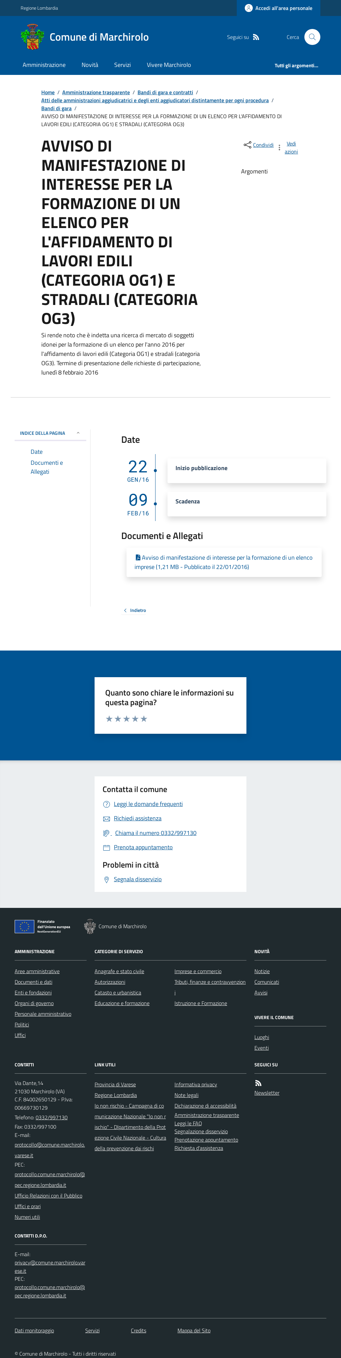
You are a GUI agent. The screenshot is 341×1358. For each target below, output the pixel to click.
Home (48, 92)
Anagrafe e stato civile (119, 971)
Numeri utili (27, 1217)
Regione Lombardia (39, 7)
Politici (22, 1024)
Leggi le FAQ (188, 1123)
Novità (90, 64)
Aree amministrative (37, 971)
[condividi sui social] (258, 144)
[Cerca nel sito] (309, 37)
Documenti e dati (33, 982)
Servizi (122, 64)
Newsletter (266, 1093)
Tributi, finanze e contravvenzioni (210, 987)
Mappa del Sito (193, 1330)
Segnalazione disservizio (201, 1131)
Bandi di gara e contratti (165, 92)
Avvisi (260, 992)
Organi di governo (34, 1003)
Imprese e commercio (197, 971)
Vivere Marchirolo (169, 64)
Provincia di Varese (115, 1084)
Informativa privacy (195, 1084)
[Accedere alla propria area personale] (278, 8)
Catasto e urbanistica (118, 992)
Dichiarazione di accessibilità (205, 1106)
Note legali (186, 1095)
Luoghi (261, 1037)
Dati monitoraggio (34, 1330)
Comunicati (266, 982)
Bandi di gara (56, 108)
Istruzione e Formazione (200, 1003)
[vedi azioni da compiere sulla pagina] (287, 147)
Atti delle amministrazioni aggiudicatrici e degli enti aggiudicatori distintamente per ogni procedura (155, 100)
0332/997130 (52, 1117)
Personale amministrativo (43, 1014)
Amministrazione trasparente (96, 92)
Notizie (262, 971)
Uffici (20, 1035)
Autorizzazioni (110, 982)
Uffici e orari (28, 1206)
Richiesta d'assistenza (198, 1148)
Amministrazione (44, 64)
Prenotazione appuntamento (206, 1140)
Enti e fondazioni (33, 992)
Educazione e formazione (122, 1003)
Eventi (261, 1048)
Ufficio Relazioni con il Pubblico (48, 1196)
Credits (138, 1330)
